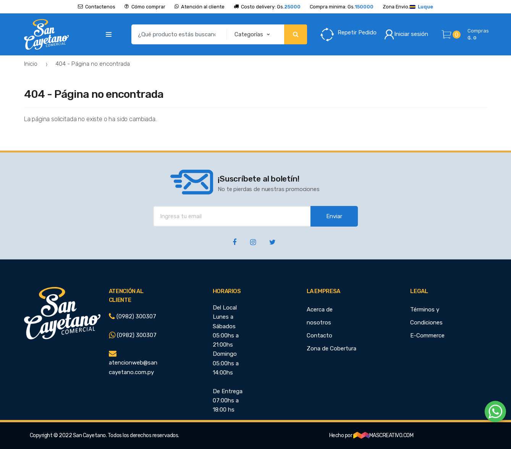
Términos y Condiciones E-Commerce (427, 322)
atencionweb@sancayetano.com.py (133, 363)
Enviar (334, 216)
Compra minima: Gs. (342, 6)
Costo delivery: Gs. (267, 6)
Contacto (319, 335)
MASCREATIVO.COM (383, 435)
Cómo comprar (145, 7)
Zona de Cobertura (331, 348)
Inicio (30, 63)
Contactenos (96, 7)
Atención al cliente (200, 7)
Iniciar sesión (406, 34)
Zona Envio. (408, 6)
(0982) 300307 (132, 316)
